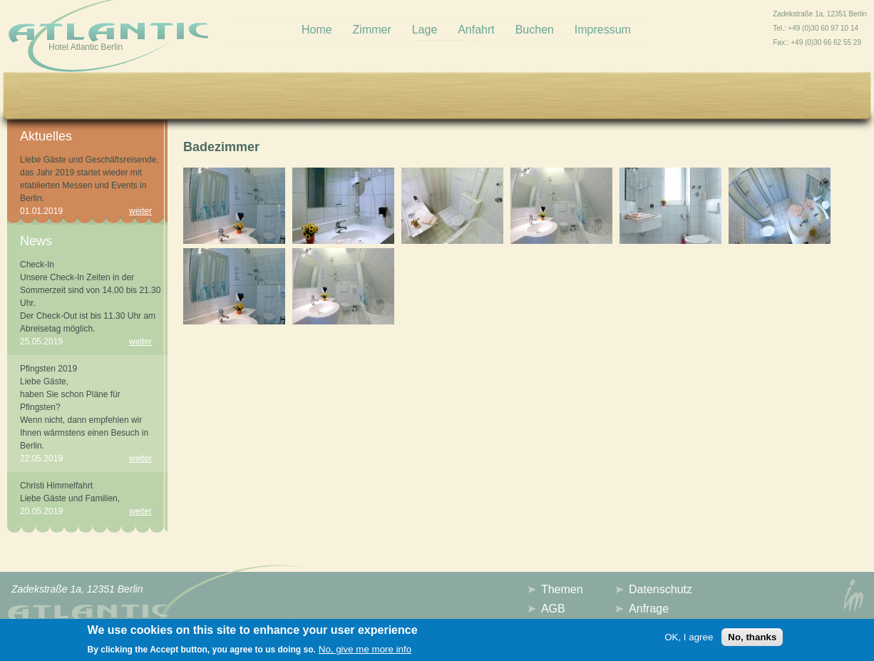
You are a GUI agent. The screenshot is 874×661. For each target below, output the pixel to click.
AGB (553, 609)
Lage (425, 30)
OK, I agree (688, 640)
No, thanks (752, 640)
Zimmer (372, 30)
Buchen (534, 30)
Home (317, 30)
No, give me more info (365, 652)
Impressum (603, 30)
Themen (562, 589)
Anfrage (649, 609)
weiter (140, 211)
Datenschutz (660, 589)
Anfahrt (476, 30)
